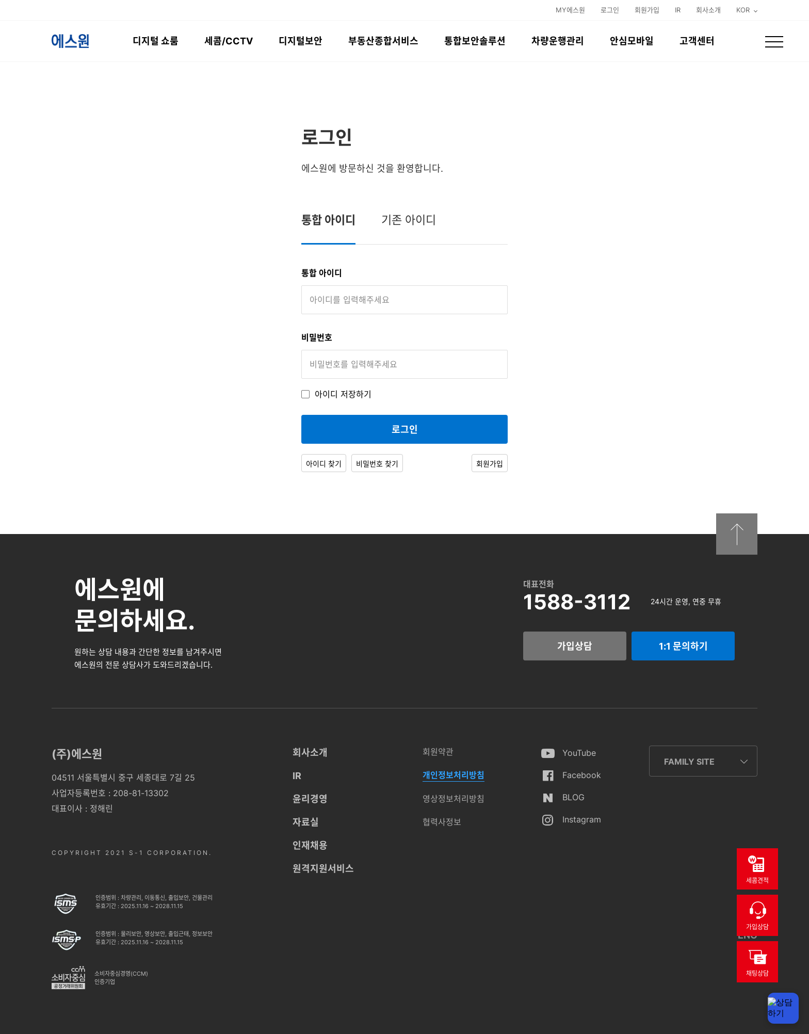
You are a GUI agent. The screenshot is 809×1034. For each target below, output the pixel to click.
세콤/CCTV (228, 41)
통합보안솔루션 (475, 41)
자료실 (306, 822)
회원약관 (438, 752)
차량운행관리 (557, 41)
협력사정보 (442, 822)
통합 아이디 (321, 273)
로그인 (610, 10)
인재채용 (310, 845)
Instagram (581, 819)
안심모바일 (632, 41)
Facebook (581, 775)
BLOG (573, 797)
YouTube (579, 753)
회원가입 (647, 10)
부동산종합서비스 (383, 41)
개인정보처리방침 (453, 775)
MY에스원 (570, 10)
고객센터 (697, 41)
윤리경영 (310, 799)
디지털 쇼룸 (156, 41)
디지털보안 (300, 41)
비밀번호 (316, 337)
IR (678, 10)
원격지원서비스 (323, 868)
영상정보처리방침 (453, 799)
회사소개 (708, 10)
